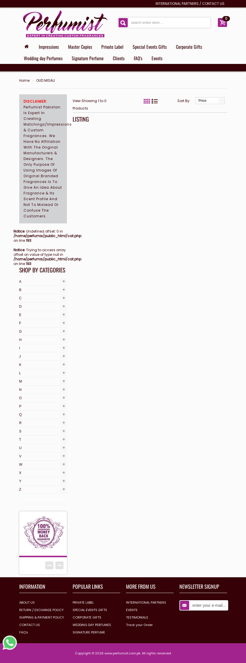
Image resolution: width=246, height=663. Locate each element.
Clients (119, 58)
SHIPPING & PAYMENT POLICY (41, 617)
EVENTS (131, 610)
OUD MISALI (45, 81)
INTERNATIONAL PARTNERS (177, 3)
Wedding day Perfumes (43, 58)
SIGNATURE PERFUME (89, 632)
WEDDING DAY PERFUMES (92, 625)
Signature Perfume (88, 58)
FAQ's (138, 58)
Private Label (112, 46)
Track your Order (139, 625)
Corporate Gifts (189, 46)
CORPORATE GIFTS (87, 617)
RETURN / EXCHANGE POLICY (41, 610)
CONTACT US (213, 3)
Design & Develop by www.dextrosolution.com (123, 660)
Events (157, 58)
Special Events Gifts (150, 46)
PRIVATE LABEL (83, 602)
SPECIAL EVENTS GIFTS (90, 610)
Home (24, 81)
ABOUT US (27, 602)
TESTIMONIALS (137, 617)
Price (202, 101)
